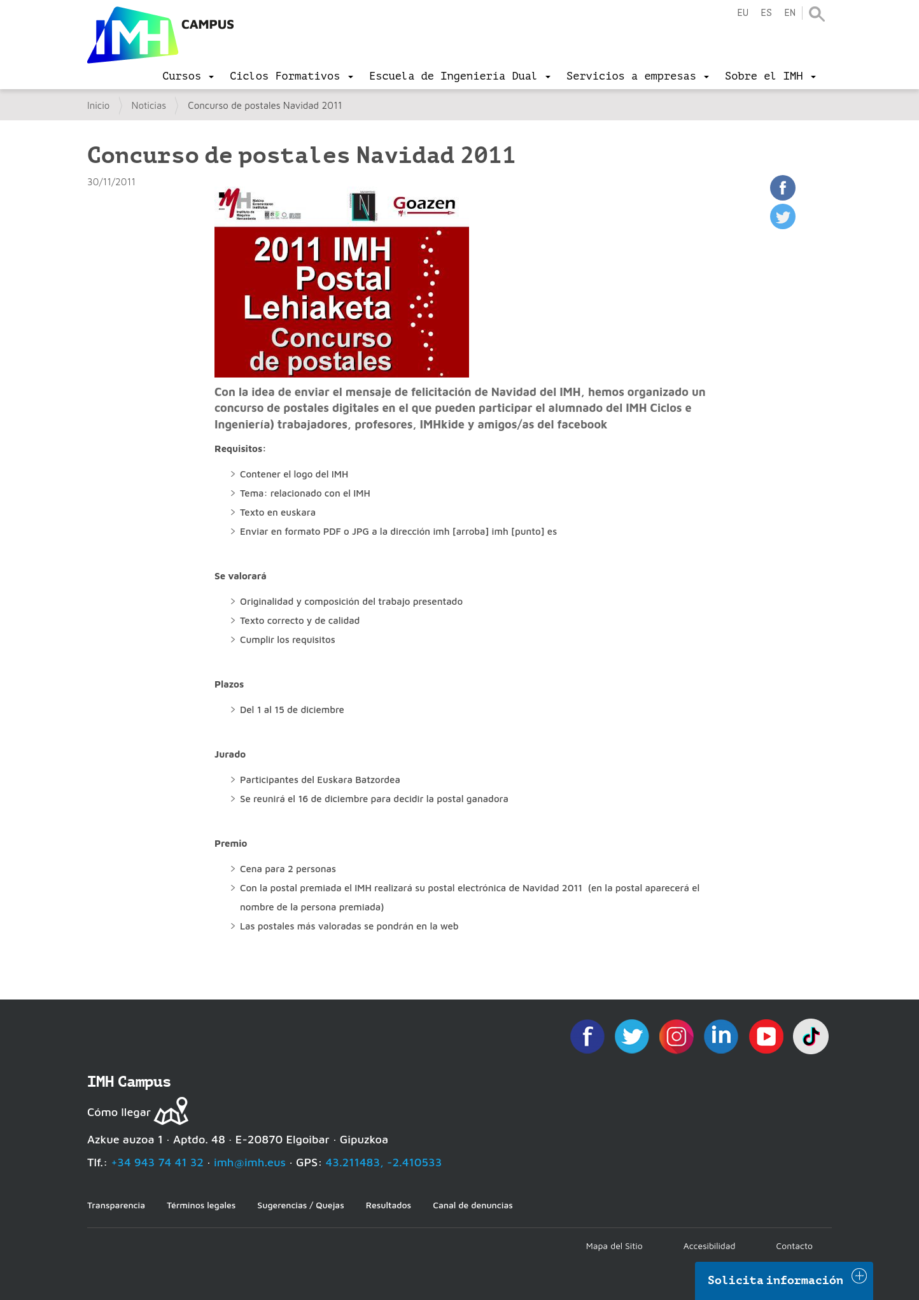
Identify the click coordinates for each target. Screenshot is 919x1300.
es (766, 13)
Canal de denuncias (473, 1204)
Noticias (149, 105)
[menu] (188, 76)
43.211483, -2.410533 (384, 1162)
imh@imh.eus (250, 1162)
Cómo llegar (119, 1112)
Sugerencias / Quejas (300, 1204)
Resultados (388, 1204)
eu (742, 13)
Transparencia (116, 1204)
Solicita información (776, 1280)
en (790, 13)
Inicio (98, 105)
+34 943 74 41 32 (157, 1162)
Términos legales (201, 1204)
